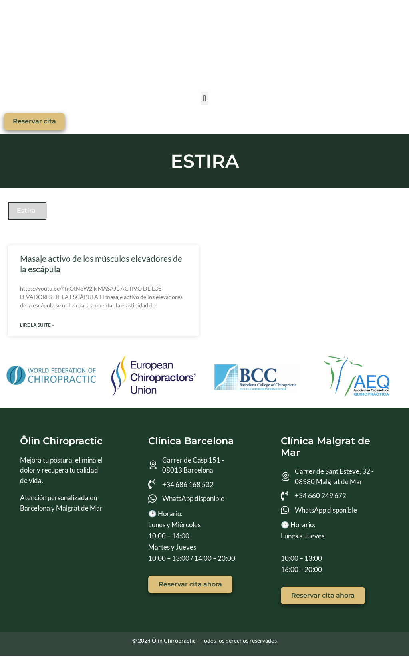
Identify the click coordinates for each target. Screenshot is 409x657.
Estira (26, 211)
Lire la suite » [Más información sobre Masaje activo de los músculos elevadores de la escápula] (37, 326)
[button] (204, 98)
